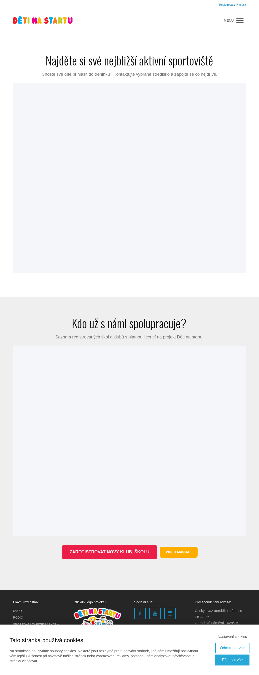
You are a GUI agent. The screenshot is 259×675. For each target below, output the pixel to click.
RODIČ (18, 617)
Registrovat (226, 4)
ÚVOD (17, 611)
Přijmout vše (232, 660)
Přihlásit (241, 4)
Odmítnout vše (232, 648)
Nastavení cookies (232, 637)
